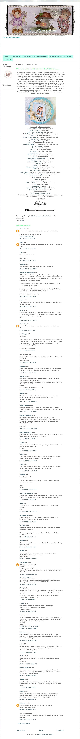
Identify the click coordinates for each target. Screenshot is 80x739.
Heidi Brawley (24, 405)
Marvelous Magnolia (35, 162)
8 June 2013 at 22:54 (28, 306)
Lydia (21, 454)
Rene (21, 310)
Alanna (22, 679)
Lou (21, 644)
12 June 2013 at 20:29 (28, 574)
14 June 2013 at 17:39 (28, 652)
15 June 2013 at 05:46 (28, 664)
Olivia (21, 300)
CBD (29, 142)
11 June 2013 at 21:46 (28, 537)
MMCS (38, 163)
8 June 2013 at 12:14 (27, 238)
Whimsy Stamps (34, 189)
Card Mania (35, 139)
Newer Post (21, 730)
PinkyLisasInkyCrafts (27, 272)
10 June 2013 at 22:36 (28, 428)
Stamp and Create (35, 175)
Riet (21, 252)
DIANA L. (23, 376)
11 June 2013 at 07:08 (28, 489)
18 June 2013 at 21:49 (28, 709)
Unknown (23, 228)
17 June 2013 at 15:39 (28, 687)
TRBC (35, 184)
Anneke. (22, 540)
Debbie (22, 655)
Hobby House (35, 181)
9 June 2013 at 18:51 (27, 350)
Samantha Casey (25, 415)
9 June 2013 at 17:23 (27, 330)
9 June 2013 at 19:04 (28, 362)
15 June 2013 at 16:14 (28, 676)
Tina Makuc (24, 562)
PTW (35, 169)
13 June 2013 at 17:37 (28, 611)
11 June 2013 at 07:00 (28, 460)
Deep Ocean (36, 148)
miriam (22, 603)
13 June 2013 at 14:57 (28, 599)
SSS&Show (24, 172)
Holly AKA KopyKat (26, 493)
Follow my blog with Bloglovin (40, 193)
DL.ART (33, 149)
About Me (16, 56)
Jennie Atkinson (25, 667)
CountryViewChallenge (37, 141)
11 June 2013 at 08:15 (28, 499)
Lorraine (22, 525)
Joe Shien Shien (25, 578)
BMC (32, 135)
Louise (22, 442)
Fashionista (32, 151)
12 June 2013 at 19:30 (28, 559)
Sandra (22, 366)
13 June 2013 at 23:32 (28, 640)
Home (7, 56)
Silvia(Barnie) (24, 515)
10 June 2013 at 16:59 (28, 411)
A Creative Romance (35, 128)
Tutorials (8, 59)
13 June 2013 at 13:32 (28, 584)
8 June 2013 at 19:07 (28, 260)
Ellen (21, 242)
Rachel (22, 550)
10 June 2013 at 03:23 (28, 401)
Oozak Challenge (32, 167)
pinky (21, 503)
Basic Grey (26, 134)
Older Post (59, 730)
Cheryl (22, 588)
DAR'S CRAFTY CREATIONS (29, 626)
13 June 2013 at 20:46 (28, 628)
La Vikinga (23, 334)
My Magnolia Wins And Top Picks (35, 56)
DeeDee (22, 474)
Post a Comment (24, 723)
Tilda (22, 220)
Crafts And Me (28, 144)
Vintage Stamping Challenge (36, 188)
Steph (22, 691)
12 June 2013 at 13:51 (28, 547)
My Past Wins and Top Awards (60, 56)
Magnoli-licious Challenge (36, 158)
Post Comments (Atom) (45, 734)
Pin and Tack (34, 170)
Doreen (22, 264)
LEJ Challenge (32, 155)
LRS (35, 156)
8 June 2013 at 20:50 (28, 269)
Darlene (22, 615)
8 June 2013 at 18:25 (28, 248)
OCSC (35, 165)
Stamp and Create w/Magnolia (34, 174)
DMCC (37, 179)
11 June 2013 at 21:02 (28, 521)
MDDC (33, 160)
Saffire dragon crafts (27, 236)
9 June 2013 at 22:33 (28, 389)
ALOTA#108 (34, 130)
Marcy (22, 393)
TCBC (34, 177)
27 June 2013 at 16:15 (28, 719)
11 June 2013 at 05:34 (28, 439)
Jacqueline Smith (25, 432)
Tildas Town (35, 186)
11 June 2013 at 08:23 (28, 511)
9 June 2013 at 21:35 (28, 372)
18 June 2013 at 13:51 (28, 699)
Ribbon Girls (30, 182)
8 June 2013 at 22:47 (28, 296)
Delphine (23, 632)
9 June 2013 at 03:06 (28, 320)
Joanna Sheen (34, 153)
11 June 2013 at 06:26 (28, 450)
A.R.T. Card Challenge (35, 132)
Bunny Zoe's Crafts (30, 137)
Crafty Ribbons (37, 146)
